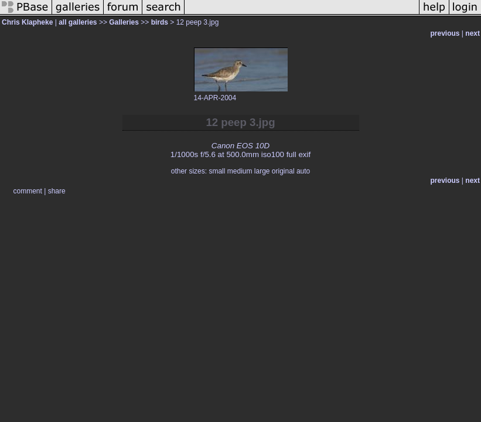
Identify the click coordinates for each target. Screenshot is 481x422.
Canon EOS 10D (240, 145)
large (262, 171)
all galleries (78, 22)
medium (240, 171)
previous (445, 33)
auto (303, 171)
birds (159, 22)
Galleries (124, 22)
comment (27, 191)
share (57, 191)
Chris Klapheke (27, 22)
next (472, 33)
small (217, 171)
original (283, 171)
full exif (298, 154)
